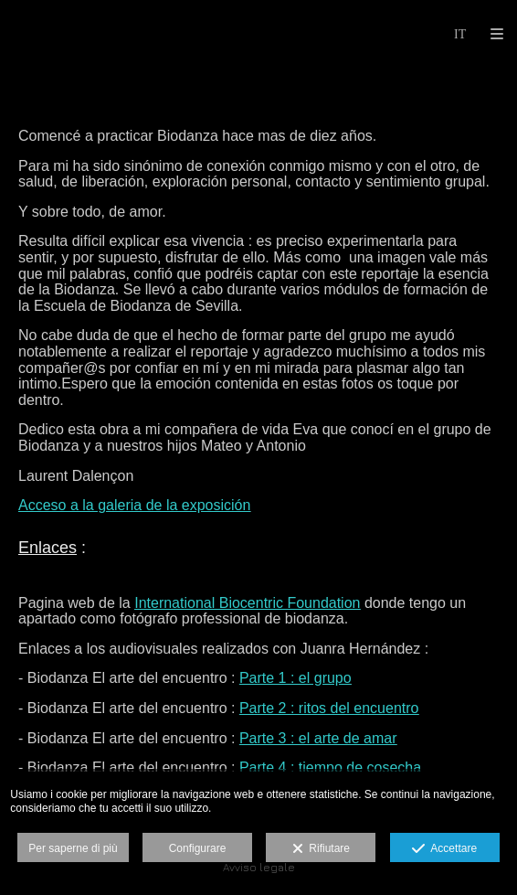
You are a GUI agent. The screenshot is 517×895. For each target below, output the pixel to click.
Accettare (444, 849)
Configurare (198, 848)
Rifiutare (321, 849)
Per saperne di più (72, 848)
